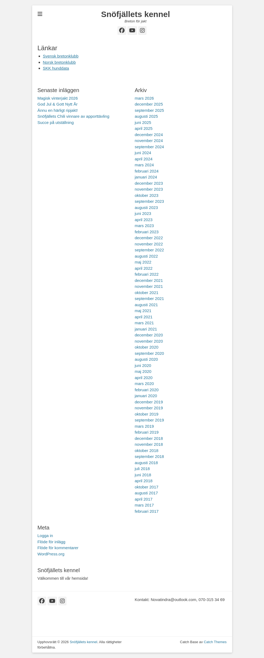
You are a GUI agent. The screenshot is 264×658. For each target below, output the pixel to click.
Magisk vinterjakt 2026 (58, 98)
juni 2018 (143, 475)
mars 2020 (144, 383)
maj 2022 (143, 262)
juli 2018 (142, 468)
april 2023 (144, 219)
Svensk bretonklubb (61, 56)
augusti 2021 (146, 304)
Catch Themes (215, 642)
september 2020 (149, 353)
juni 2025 (143, 122)
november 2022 (149, 244)
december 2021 (149, 280)
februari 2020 (147, 389)
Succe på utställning (56, 122)
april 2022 (144, 268)
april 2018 (144, 480)
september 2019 (149, 420)
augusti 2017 (146, 493)
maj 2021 (143, 310)
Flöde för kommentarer (58, 547)
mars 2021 (144, 322)
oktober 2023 (147, 195)
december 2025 (149, 104)
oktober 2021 (147, 292)
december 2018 (149, 438)
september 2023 (149, 201)
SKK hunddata (56, 68)
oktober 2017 (147, 487)
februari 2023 (147, 232)
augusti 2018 (146, 462)
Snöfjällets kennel (135, 14)
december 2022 (149, 237)
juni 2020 (143, 365)
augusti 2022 (146, 256)
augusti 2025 (146, 116)
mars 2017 (144, 505)
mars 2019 (144, 426)
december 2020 (149, 335)
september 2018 (149, 456)
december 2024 (149, 134)
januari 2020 (146, 395)
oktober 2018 (147, 450)
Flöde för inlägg (51, 541)
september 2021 (149, 298)
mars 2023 (144, 225)
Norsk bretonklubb (59, 62)
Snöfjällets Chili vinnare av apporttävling (73, 116)
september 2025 (149, 110)
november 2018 (149, 444)
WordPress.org (51, 554)
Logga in (45, 535)
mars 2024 (144, 165)
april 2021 (144, 317)
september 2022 (149, 250)
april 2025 (144, 128)
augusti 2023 (146, 207)
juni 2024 (143, 152)
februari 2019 (147, 432)
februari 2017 (147, 511)
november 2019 (149, 408)
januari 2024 (146, 177)
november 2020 (149, 341)
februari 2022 (147, 274)
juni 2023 (143, 213)
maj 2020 (143, 371)
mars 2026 (144, 98)
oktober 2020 (147, 347)
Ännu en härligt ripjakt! (58, 110)
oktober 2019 (147, 414)
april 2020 (144, 377)
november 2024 (149, 140)
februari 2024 (147, 171)
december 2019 (149, 402)
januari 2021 (146, 329)
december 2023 (149, 183)
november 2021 (149, 286)
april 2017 (144, 499)
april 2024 (144, 159)
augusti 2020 (146, 359)
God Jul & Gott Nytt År (58, 104)
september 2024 (149, 146)
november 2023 (149, 189)
